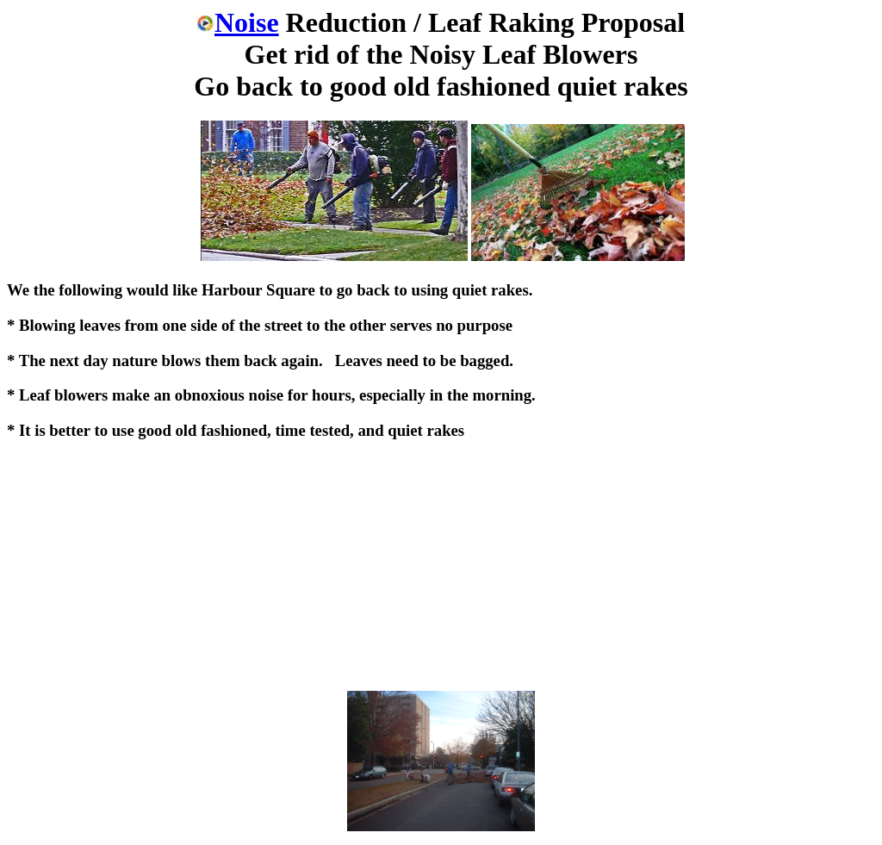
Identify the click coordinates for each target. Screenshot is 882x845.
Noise (238, 22)
